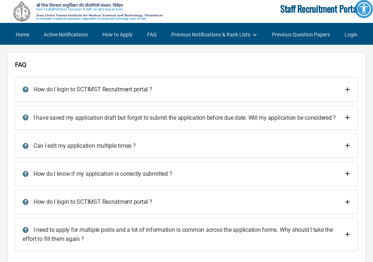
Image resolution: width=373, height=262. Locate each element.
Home (22, 34)
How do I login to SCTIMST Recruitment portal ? (87, 89)
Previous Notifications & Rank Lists (210, 34)
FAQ (152, 34)
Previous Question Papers (301, 34)
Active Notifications (66, 34)
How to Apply (117, 34)
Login (351, 34)
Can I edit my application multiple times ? (79, 145)
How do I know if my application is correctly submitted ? (97, 173)
